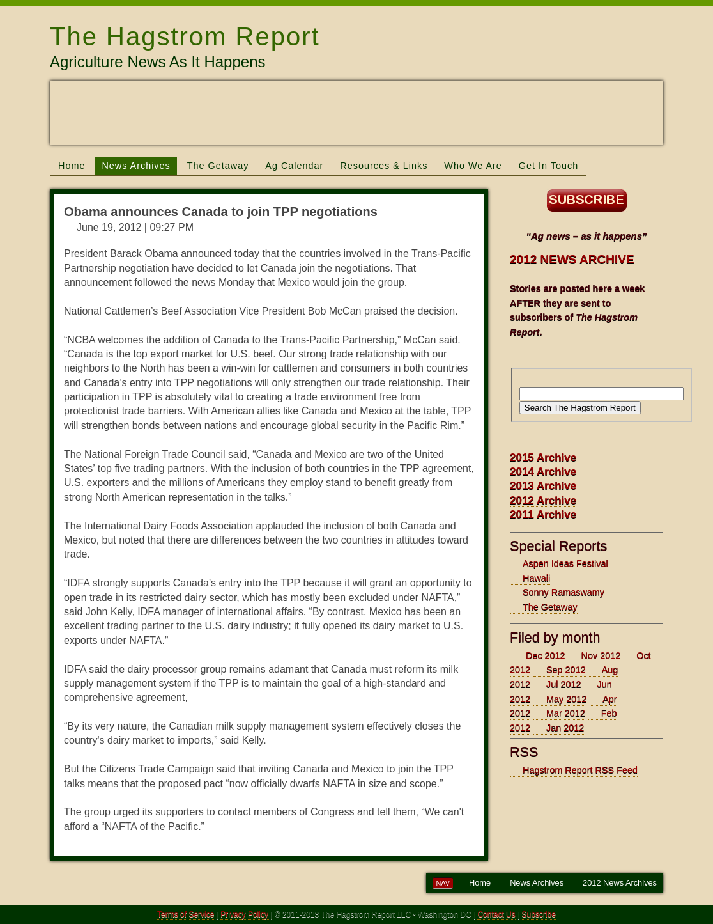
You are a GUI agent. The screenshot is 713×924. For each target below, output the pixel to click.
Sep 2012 (566, 669)
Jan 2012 (565, 728)
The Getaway (218, 166)
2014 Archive (543, 472)
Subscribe (539, 914)
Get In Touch (548, 166)
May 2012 (566, 699)
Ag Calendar (294, 166)
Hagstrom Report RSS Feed (580, 770)
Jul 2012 (563, 684)
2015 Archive (543, 457)
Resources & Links (383, 166)
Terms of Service (185, 914)
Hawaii (536, 578)
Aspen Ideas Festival (565, 563)
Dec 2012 (545, 655)
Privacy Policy (245, 914)
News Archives (136, 166)
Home (71, 166)
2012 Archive (543, 500)
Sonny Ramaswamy (563, 592)
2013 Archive (543, 486)
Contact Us (496, 914)
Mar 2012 (565, 713)
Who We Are (473, 166)
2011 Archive (543, 514)
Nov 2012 (601, 655)
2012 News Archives (620, 883)
